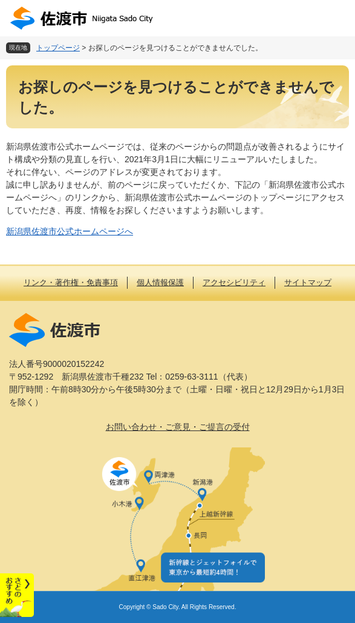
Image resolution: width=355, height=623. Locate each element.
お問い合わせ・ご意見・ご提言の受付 (178, 427)
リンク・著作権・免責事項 (71, 282)
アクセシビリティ (234, 282)
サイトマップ (307, 282)
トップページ (58, 48)
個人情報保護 (160, 282)
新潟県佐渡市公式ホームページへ (69, 231)
